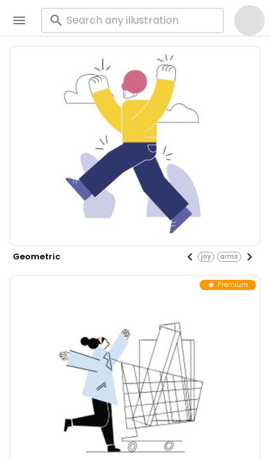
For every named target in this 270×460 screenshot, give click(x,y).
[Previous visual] (190, 256)
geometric (36, 256)
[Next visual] (249, 256)
